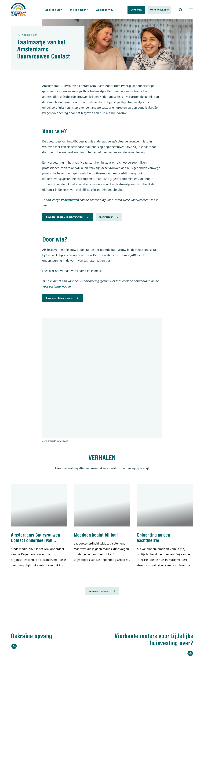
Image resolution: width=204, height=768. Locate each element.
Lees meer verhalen (102, 591)
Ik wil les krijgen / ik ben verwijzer (67, 216)
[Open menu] (191, 9)
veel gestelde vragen (56, 286)
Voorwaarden (109, 216)
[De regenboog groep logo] (18, 9)
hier (44, 205)
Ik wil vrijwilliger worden (62, 298)
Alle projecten (27, 35)
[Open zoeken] (180, 9)
